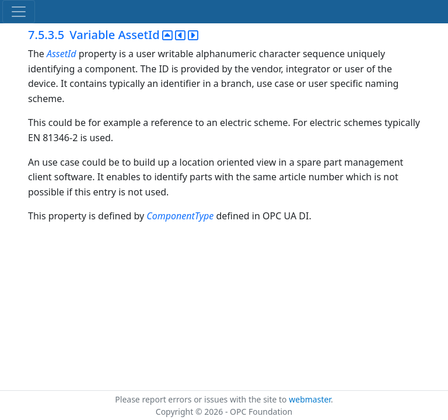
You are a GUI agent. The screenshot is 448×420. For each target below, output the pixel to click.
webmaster (310, 399)
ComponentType (180, 215)
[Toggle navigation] (18, 11)
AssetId (61, 53)
